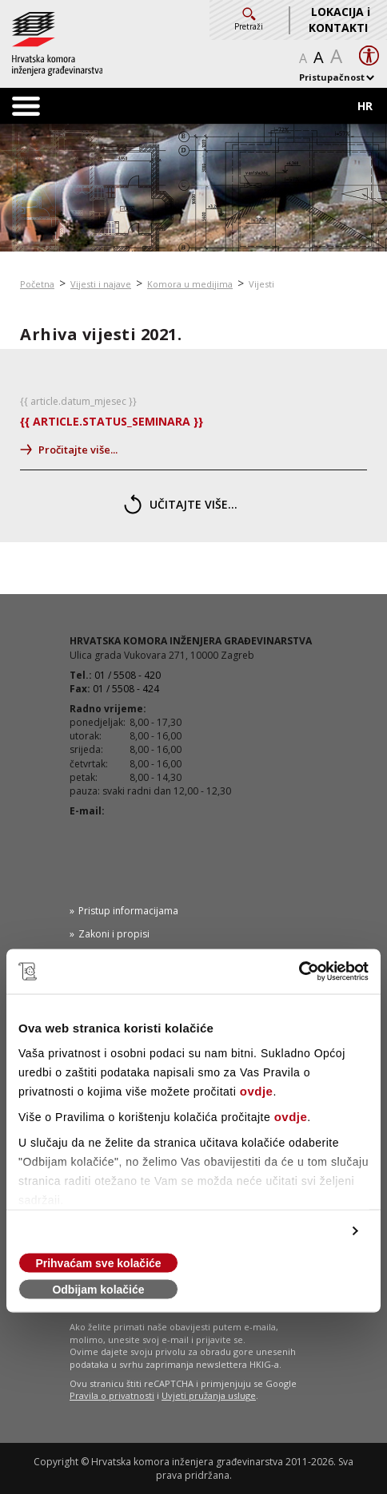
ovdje (256, 1091)
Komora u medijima (190, 284)
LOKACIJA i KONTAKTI (339, 19)
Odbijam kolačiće (98, 1289)
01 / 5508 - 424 (126, 688)
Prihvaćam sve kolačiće (98, 1263)
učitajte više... (180, 504)
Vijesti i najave (100, 284)
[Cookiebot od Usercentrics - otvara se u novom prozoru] (299, 971)
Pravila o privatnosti (112, 1395)
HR (365, 105)
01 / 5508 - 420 (127, 675)
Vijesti (261, 284)
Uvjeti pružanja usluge (209, 1395)
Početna (37, 284)
